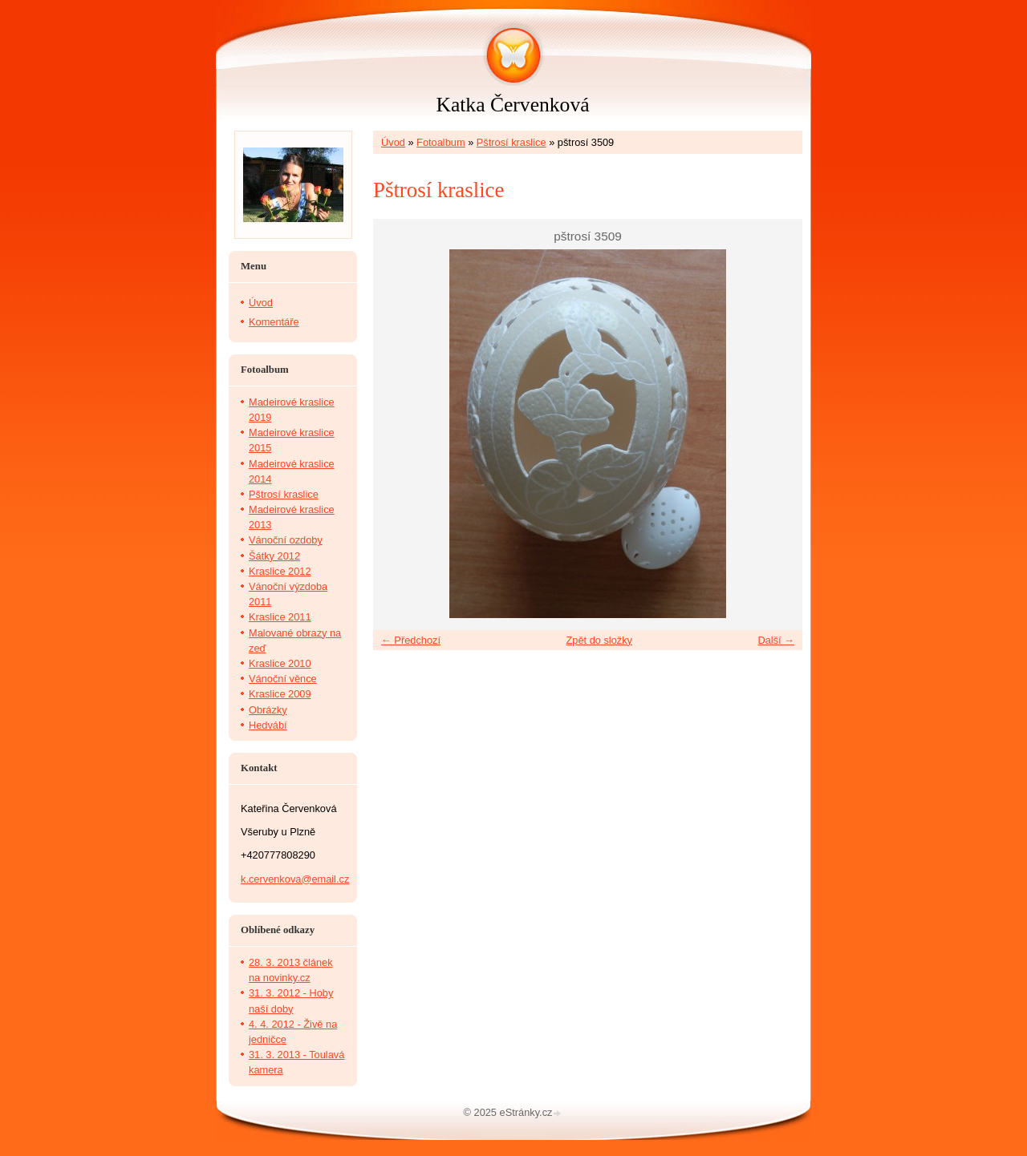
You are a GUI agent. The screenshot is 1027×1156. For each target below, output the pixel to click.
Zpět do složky (599, 640)
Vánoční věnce (283, 679)
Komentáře (274, 322)
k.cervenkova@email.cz (295, 879)
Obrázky (268, 710)
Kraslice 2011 (280, 617)
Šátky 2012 (274, 556)
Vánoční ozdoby (286, 540)
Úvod (393, 142)
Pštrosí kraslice (511, 142)
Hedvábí (268, 725)
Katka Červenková (512, 104)
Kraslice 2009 (280, 694)
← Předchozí (410, 640)
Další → (775, 640)
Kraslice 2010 (280, 663)
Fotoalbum (440, 142)
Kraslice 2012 (280, 571)
